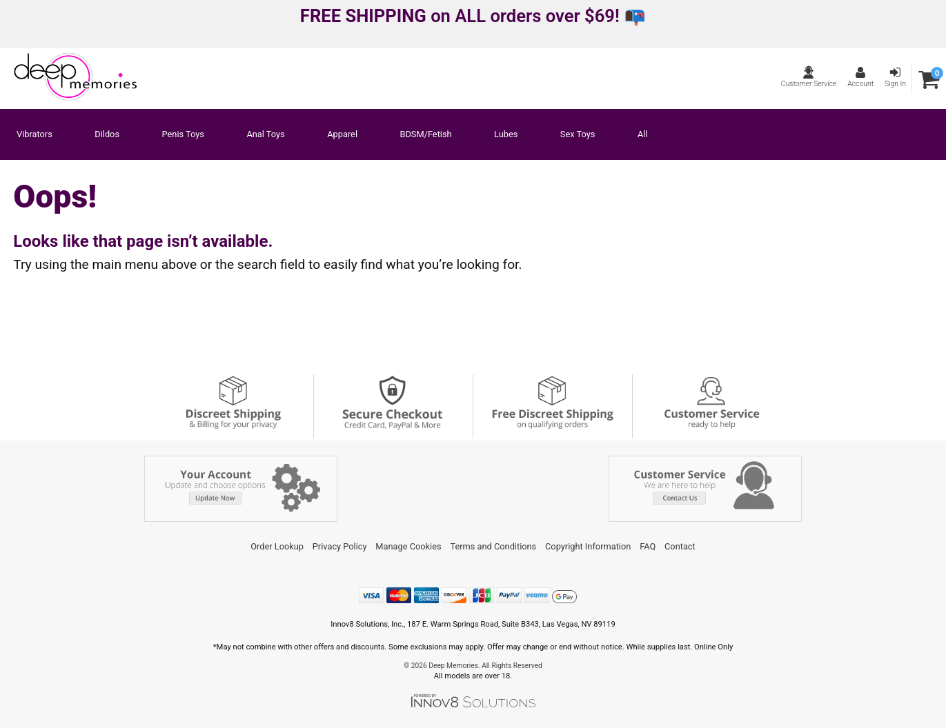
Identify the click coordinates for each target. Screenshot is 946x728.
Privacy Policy (340, 546)
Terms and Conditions (493, 546)
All (643, 134)
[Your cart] (929, 79)
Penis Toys (183, 134)
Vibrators (34, 134)
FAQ (648, 546)
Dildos (107, 134)
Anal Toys (265, 134)
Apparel (342, 134)
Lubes (506, 134)
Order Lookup (277, 546)
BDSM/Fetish (426, 134)
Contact (680, 546)
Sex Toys (577, 134)
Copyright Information (588, 546)
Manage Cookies (408, 546)
